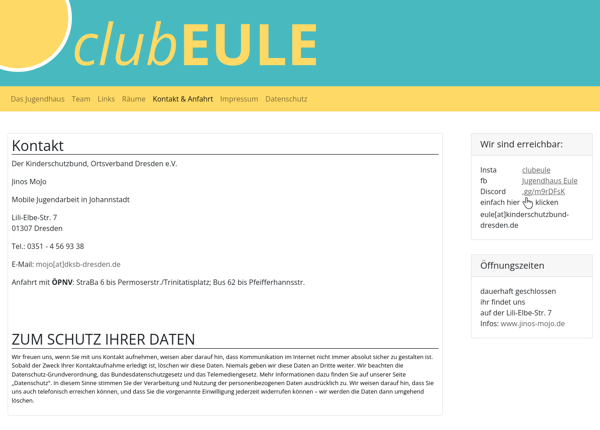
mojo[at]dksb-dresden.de (78, 264)
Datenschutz (286, 99)
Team (81, 99)
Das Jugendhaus (38, 99)
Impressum (239, 99)
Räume (134, 99)
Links (106, 99)
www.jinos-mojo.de (533, 323)
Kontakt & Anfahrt (183, 99)
